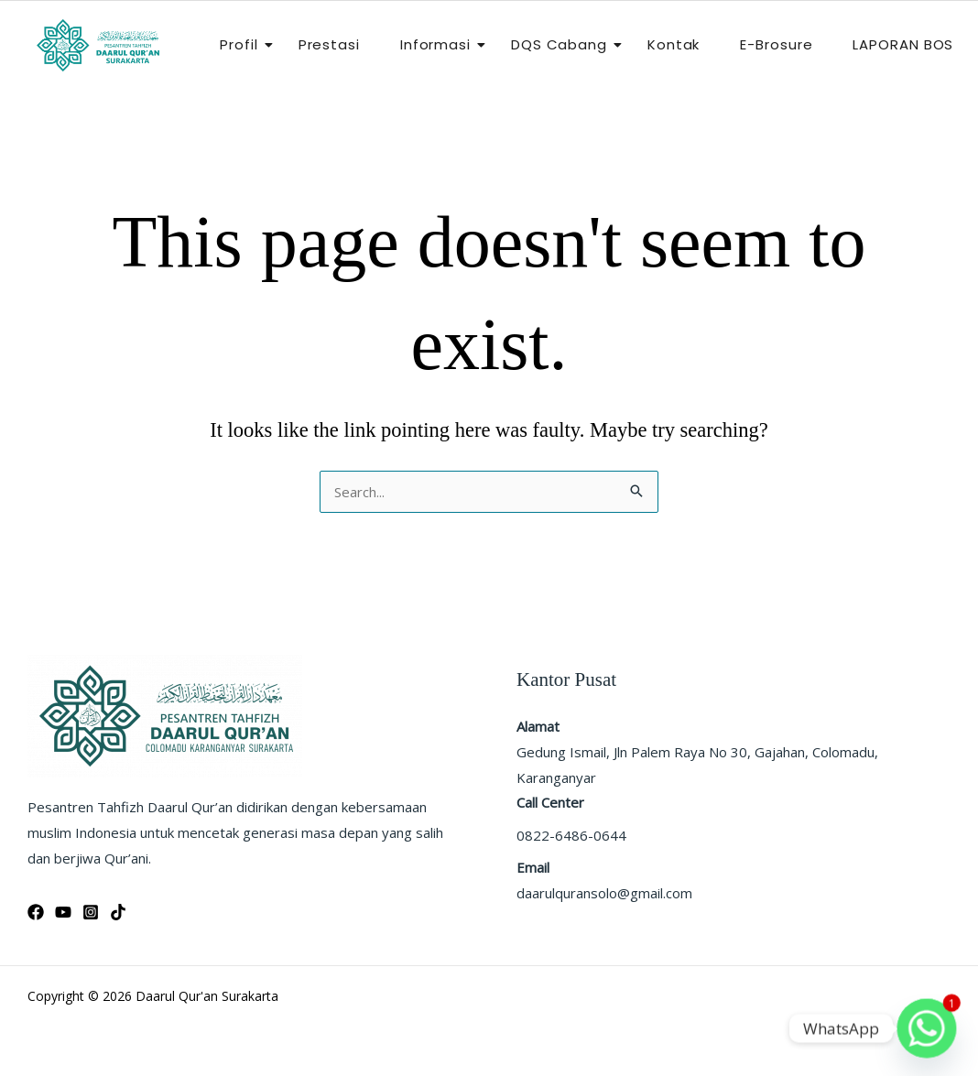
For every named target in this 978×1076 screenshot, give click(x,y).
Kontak (673, 44)
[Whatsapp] (926, 1028)
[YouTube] (63, 912)
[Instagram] (90, 912)
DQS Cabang (564, 44)
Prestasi (329, 44)
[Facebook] (35, 912)
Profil (244, 44)
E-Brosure (776, 44)
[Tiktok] (118, 912)
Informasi (441, 44)
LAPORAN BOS (903, 44)
